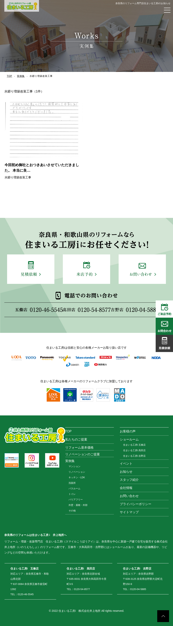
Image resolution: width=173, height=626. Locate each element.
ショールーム (129, 439)
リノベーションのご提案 (82, 454)
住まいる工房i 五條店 (134, 444)
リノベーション (77, 472)
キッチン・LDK (77, 477)
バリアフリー (76, 499)
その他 (72, 510)
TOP (9, 76)
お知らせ (126, 471)
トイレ (72, 494)
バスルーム (74, 488)
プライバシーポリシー (135, 504)
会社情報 (126, 488)
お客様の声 (128, 431)
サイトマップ (129, 512)
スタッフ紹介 (129, 479)
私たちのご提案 (76, 439)
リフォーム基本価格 (79, 447)
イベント (126, 463)
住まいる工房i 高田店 (134, 450)
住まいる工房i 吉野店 (134, 456)
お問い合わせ (129, 496)
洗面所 (72, 483)
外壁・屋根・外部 (78, 505)
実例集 (21, 76)
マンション (74, 466)
